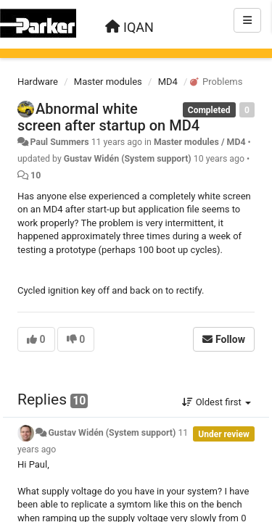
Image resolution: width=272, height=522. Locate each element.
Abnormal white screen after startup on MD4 (108, 117)
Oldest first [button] (216, 402)
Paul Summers (59, 142)
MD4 (168, 81)
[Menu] (247, 20)
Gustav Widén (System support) (127, 159)
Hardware (37, 81)
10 (35, 175)
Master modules (108, 81)
